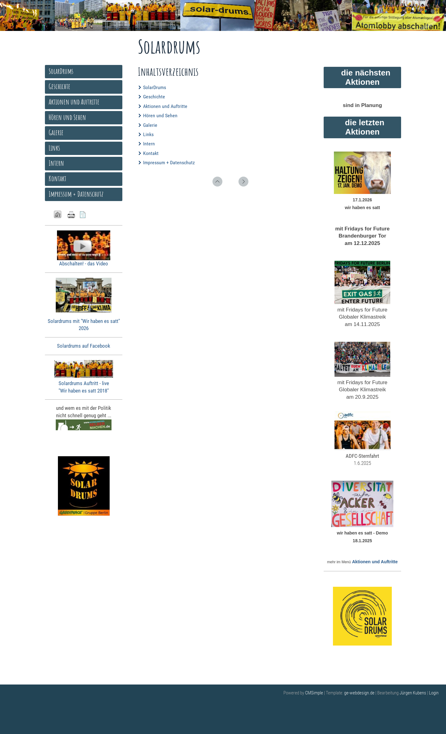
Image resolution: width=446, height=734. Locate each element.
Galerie (150, 125)
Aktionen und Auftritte (165, 106)
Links (148, 134)
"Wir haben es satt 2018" (84, 391)
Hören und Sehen (160, 115)
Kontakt (151, 153)
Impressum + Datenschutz (169, 162)
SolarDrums (154, 87)
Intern (149, 144)
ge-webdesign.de (359, 693)
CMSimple (314, 693)
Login (434, 693)
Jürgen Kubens (413, 693)
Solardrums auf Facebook (83, 346)
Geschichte (154, 97)
